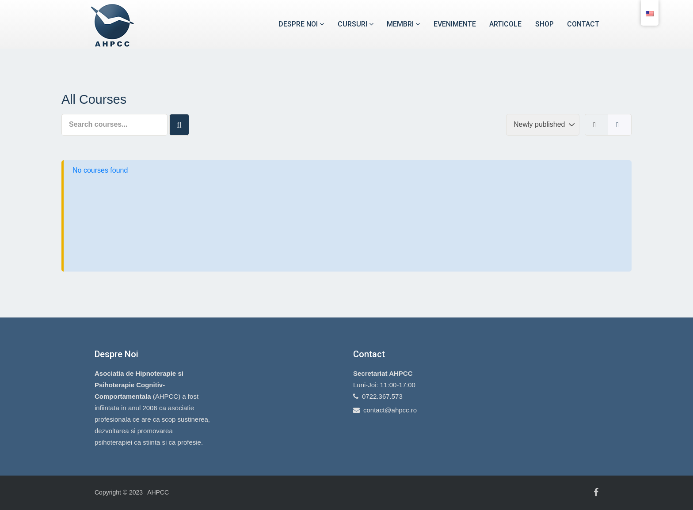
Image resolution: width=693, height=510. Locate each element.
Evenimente (455, 24)
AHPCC (158, 492)
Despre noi (301, 24)
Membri (403, 24)
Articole (505, 24)
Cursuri (355, 24)
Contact (583, 24)
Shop (544, 24)
